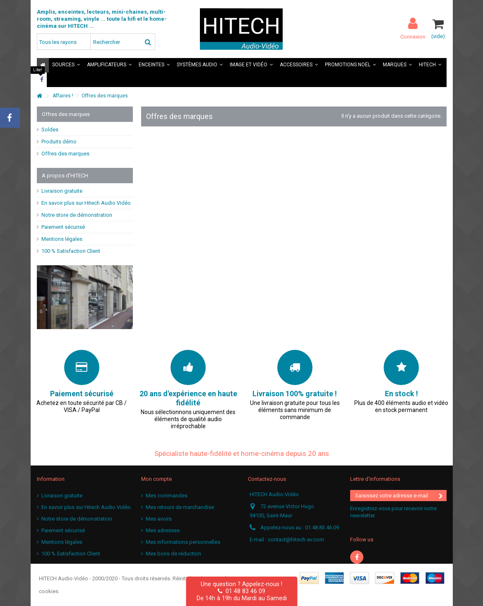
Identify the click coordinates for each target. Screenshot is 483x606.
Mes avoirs (159, 519)
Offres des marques (65, 153)
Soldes (49, 129)
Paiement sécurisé (63, 227)
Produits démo (59, 141)
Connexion (412, 36)
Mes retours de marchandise (180, 507)
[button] (66, 65)
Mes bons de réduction (173, 553)
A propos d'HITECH (65, 175)
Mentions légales (61, 239)
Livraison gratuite (61, 191)
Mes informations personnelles (183, 542)
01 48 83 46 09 (241, 591)
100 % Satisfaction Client (70, 251)
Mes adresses (163, 530)
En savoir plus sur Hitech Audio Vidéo (86, 203)
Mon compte (156, 479)
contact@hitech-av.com (296, 539)
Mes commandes (166, 495)
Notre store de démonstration (76, 215)
